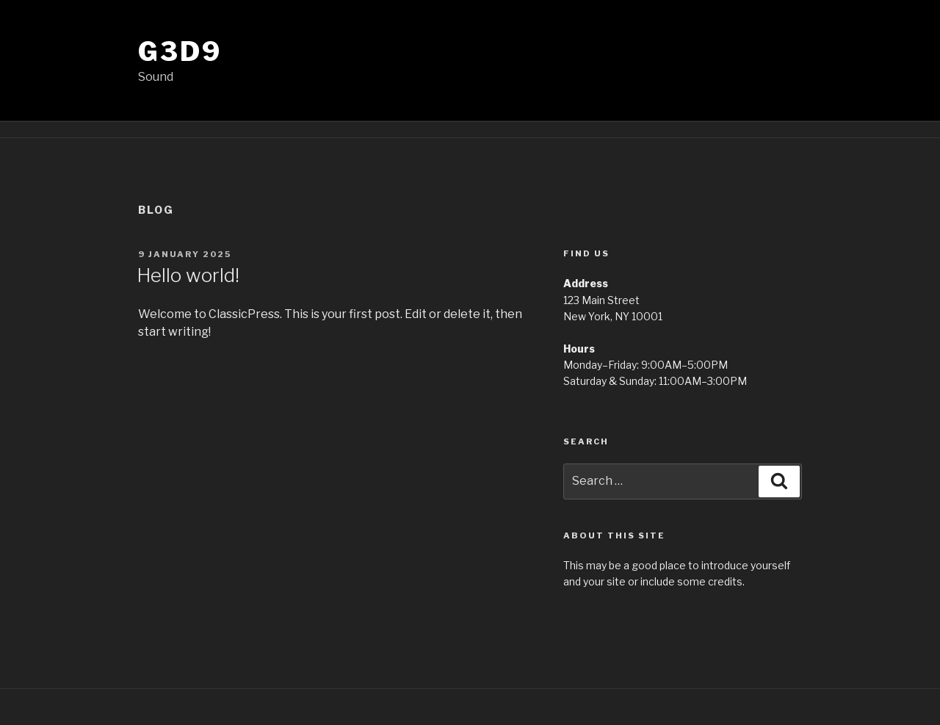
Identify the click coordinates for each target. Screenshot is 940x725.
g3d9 (180, 51)
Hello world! (188, 275)
